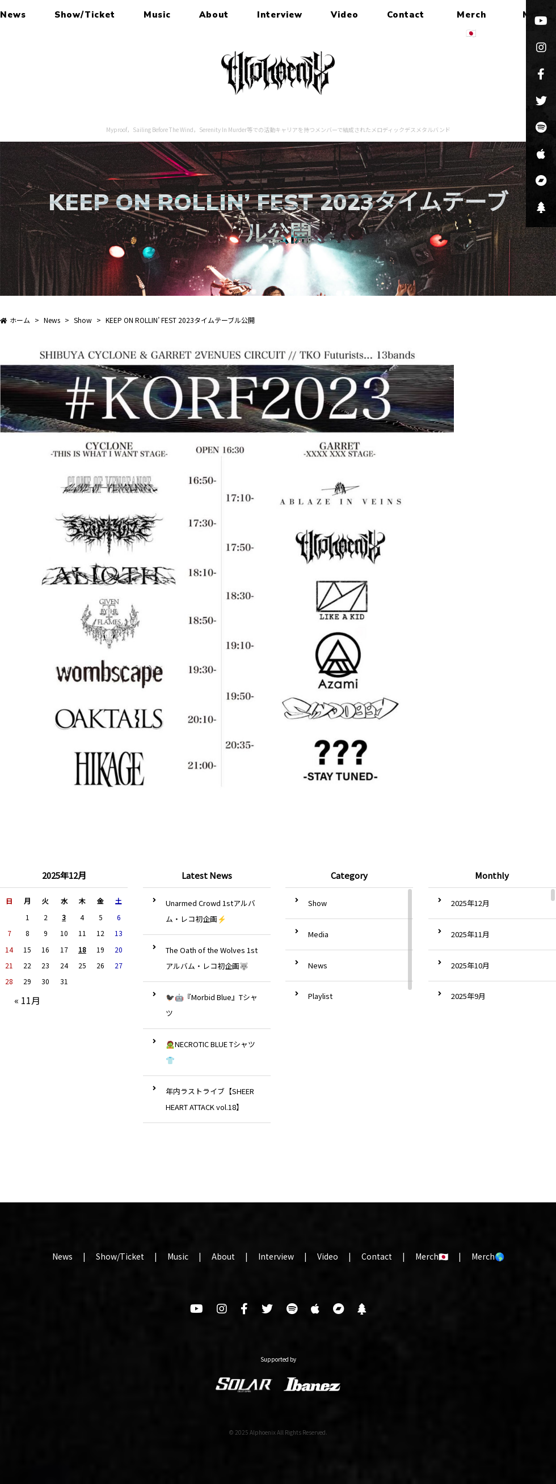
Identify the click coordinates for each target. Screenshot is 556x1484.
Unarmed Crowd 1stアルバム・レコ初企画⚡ (210, 911)
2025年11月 (470, 934)
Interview (279, 14)
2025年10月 (470, 965)
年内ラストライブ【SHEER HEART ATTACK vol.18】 (210, 1099)
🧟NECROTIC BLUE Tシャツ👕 (210, 1052)
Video (345, 14)
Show (317, 903)
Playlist (320, 995)
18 (82, 949)
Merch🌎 (487, 1256)
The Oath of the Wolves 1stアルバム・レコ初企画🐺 (212, 958)
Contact (405, 14)
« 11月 (27, 1000)
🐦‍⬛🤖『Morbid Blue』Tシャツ (212, 1005)
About (214, 14)
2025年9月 (468, 995)
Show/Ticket (84, 14)
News (13, 14)
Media (318, 934)
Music (157, 14)
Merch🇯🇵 (471, 24)
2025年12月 (470, 903)
